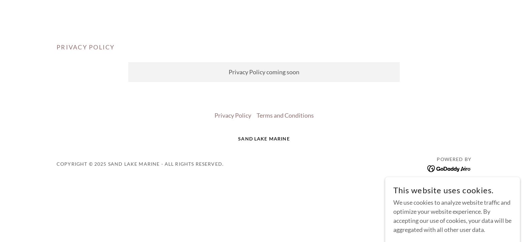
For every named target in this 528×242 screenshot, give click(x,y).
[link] (449, 167)
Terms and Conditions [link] (285, 115)
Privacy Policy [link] (232, 115)
